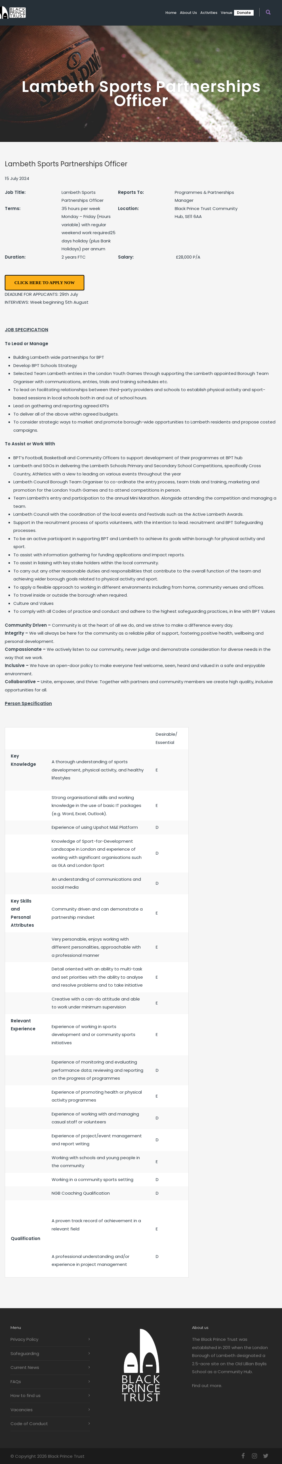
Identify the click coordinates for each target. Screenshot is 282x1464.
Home (170, 12)
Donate (244, 12)
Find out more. (207, 1386)
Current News (24, 1367)
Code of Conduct (29, 1424)
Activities (208, 12)
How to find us (25, 1395)
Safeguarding (24, 1353)
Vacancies (21, 1410)
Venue (226, 12)
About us (188, 12)
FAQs (15, 1382)
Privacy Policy (24, 1339)
